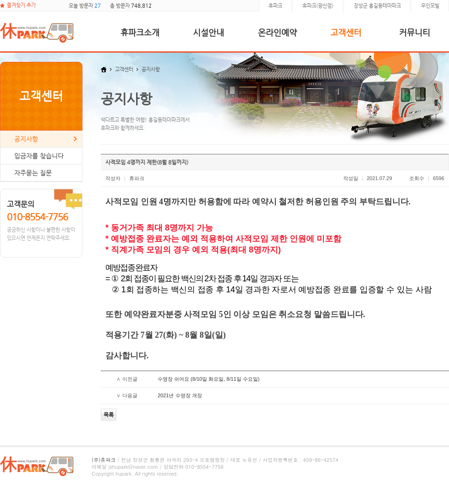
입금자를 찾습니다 (39, 155)
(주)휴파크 (103, 459)
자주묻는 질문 (33, 172)
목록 (109, 414)
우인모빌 (430, 6)
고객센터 (345, 32)
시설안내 (208, 32)
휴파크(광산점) (318, 6)
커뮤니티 (414, 32)
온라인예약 (277, 32)
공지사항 (26, 138)
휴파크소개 (139, 32)
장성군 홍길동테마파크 (377, 6)
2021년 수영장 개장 (180, 395)
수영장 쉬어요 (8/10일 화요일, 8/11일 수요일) (208, 379)
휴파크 (275, 6)
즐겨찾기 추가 (21, 5)
